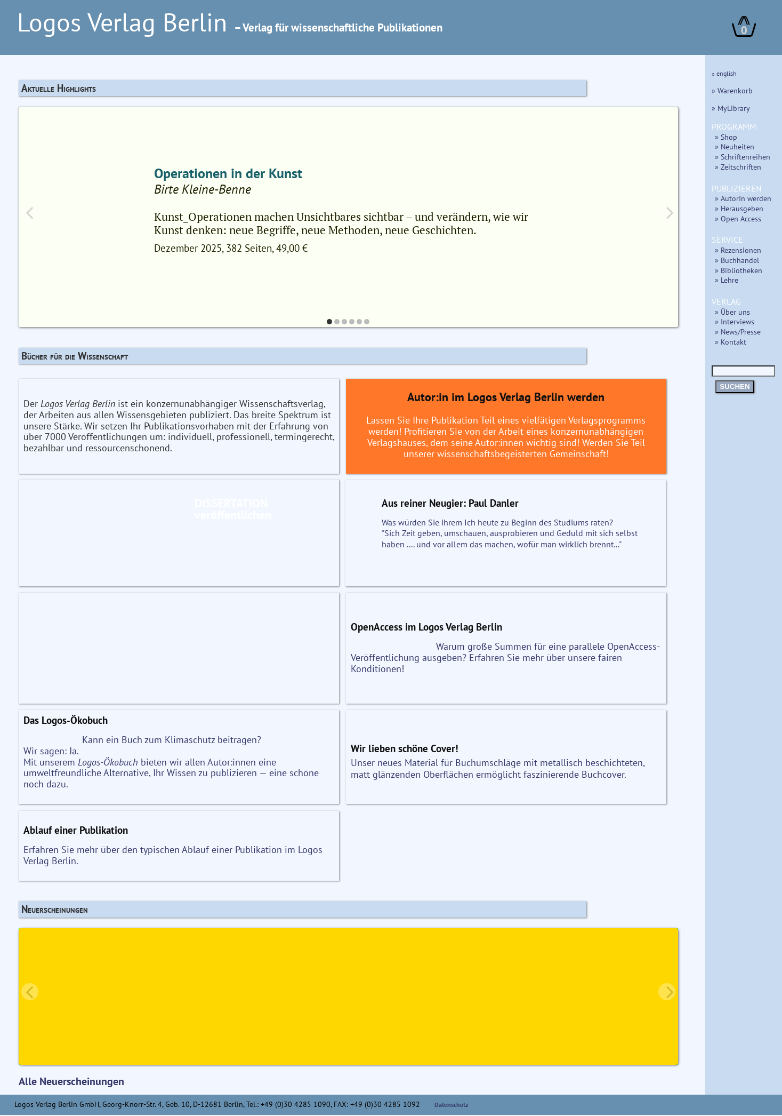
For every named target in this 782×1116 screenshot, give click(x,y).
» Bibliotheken (738, 270)
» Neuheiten (734, 146)
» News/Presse (738, 331)
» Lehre (726, 280)
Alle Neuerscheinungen (71, 1082)
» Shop (726, 137)
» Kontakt (730, 342)
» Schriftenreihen (742, 157)
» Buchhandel (737, 260)
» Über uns (732, 312)
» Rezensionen (738, 250)
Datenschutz (451, 1106)
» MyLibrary (731, 108)
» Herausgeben (739, 208)
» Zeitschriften (738, 167)
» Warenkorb (732, 90)
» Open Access (738, 218)
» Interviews (734, 321)
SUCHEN (734, 386)
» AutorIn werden (743, 198)
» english (724, 73)
